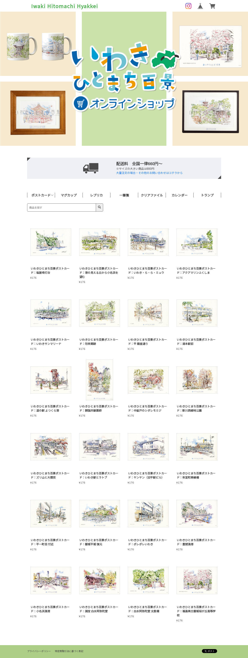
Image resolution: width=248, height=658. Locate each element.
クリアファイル (152, 195)
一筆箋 (124, 195)
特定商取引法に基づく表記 (69, 651)
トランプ (207, 195)
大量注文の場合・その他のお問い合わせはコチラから (149, 173)
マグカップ (69, 195)
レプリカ (96, 195)
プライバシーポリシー (39, 651)
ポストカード (40, 195)
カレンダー (179, 195)
